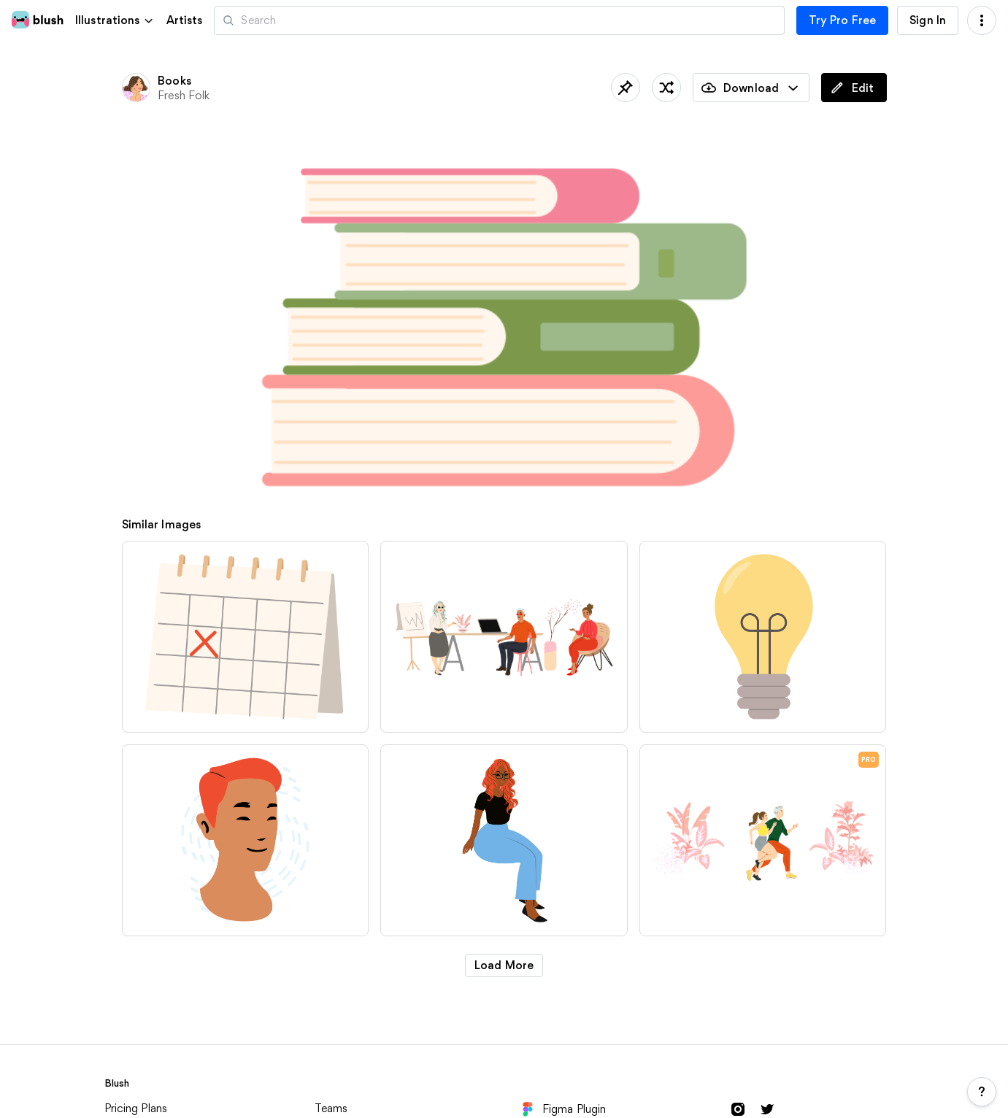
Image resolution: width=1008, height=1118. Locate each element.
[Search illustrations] (499, 20)
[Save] (625, 87)
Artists (184, 20)
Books (174, 81)
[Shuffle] (666, 87)
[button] (115, 20)
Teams (331, 1108)
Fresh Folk (183, 95)
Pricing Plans (136, 1108)
